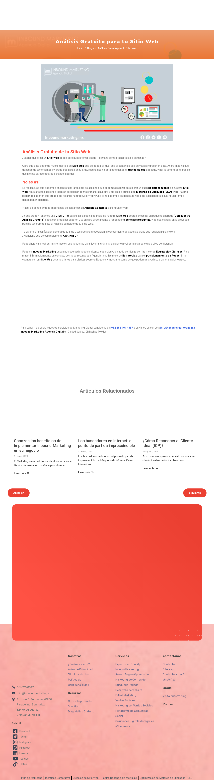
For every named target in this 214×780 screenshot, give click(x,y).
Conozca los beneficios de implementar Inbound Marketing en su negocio (42, 442)
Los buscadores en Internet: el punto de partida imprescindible (106, 439)
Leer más (22, 469)
